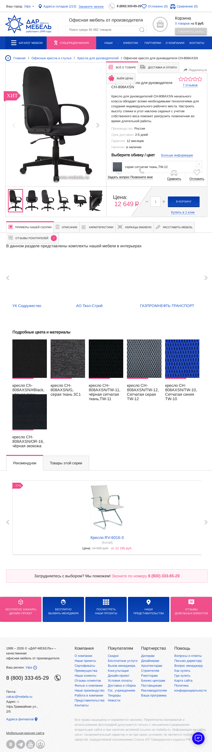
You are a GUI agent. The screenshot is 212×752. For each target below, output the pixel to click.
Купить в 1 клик (183, 212)
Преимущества (86, 670)
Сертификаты (85, 666)
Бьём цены (120, 78)
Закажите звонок (91, 6)
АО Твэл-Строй (89, 306)
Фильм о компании (89, 685)
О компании (175, 42)
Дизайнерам (150, 661)
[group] (56, 125)
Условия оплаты (120, 680)
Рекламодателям (154, 690)
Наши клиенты (85, 675)
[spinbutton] (156, 201)
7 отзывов (190, 85)
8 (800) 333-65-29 (129, 6)
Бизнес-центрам (153, 680)
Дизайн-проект (118, 675)
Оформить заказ (190, 31)
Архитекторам (151, 666)
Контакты (196, 42)
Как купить (182, 670)
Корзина (183, 18)
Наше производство (89, 690)
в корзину (183, 201)
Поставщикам (151, 685)
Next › (206, 278)
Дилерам (147, 656)
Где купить (182, 675)
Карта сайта (183, 680)
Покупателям (120, 648)
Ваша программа (153, 695)
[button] (98, 125)
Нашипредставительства (148, 607)
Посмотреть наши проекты (106, 607)
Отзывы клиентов (88, 680)
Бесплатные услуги (122, 661)
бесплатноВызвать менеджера (63, 607)
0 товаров (182, 23)
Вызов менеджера (121, 666)
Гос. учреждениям (121, 690)
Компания (84, 648)
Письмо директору (188, 661)
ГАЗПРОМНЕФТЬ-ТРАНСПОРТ (167, 306)
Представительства (89, 700)
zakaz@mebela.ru (19, 696)
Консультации (118, 670)
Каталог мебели (27, 44)
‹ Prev (7, 278)
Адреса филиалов (20, 719)
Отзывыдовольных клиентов (191, 607)
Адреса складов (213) (59, 6)
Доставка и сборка (122, 685)
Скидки (113, 656)
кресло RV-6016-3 (107, 537)
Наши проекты (108, 45)
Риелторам (149, 675)
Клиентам (130, 42)
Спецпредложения (74, 42)
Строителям (150, 670)
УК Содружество (26, 306)
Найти (141, 29)
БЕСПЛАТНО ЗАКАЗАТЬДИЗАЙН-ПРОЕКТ (20, 607)
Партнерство (153, 648)
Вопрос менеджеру (188, 666)
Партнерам (153, 42)
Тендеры (114, 695)
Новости (114, 700)
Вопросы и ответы (188, 656)
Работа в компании (89, 695)
